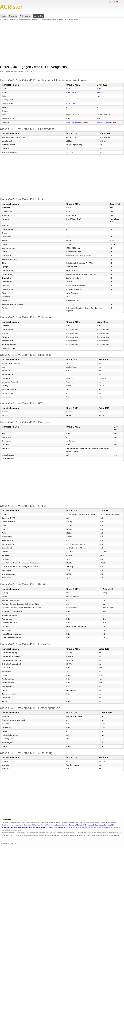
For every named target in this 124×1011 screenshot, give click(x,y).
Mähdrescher (25, 16)
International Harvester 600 (104, 825)
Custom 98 (91, 825)
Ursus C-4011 (71, 92)
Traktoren (13, 16)
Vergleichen (38, 16)
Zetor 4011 (100, 92)
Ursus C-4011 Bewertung (75, 122)
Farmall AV (72, 825)
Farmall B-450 (82, 825)
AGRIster (3, 19)
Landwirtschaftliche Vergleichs (28, 19)
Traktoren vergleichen (49, 19)
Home (3, 16)
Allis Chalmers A (59, 827)
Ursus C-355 (70, 104)
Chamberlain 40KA (28, 827)
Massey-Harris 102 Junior (44, 827)
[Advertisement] (51, 42)
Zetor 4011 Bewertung (104, 122)
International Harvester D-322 (12, 827)
